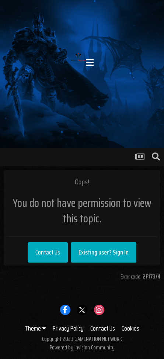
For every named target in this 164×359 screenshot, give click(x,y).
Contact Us (47, 252)
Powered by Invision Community (82, 347)
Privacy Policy (68, 328)
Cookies (130, 328)
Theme (35, 328)
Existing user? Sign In (103, 252)
